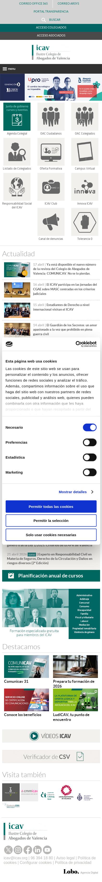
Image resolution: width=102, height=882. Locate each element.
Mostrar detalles (73, 492)
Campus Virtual (85, 168)
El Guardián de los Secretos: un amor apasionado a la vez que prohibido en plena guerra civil (65, 329)
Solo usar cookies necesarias (51, 535)
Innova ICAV (85, 203)
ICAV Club (51, 203)
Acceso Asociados (51, 35)
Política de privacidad (73, 863)
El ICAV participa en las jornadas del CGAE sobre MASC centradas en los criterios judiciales (65, 289)
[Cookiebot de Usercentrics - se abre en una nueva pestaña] (75, 344)
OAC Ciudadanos (51, 133)
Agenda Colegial (17, 133)
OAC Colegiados (85, 133)
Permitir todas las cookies (51, 506)
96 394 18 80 (41, 858)
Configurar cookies (36, 863)
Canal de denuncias (51, 239)
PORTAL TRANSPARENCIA (51, 11)
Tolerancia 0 (84, 239)
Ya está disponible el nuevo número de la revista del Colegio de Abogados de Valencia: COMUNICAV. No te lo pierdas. (64, 269)
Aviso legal (65, 858)
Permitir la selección (51, 521)
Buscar (51, 20)
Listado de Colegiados (17, 168)
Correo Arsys (70, 3)
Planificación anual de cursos (50, 575)
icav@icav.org (16, 858)
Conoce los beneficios (22, 714)
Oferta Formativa (51, 168)
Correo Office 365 (33, 3)
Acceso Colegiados (51, 27)
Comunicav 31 (16, 681)
